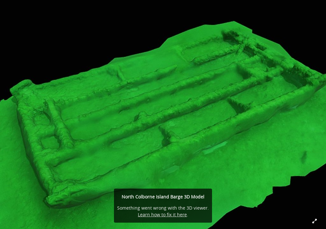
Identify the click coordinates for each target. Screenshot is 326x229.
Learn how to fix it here (162, 215)
